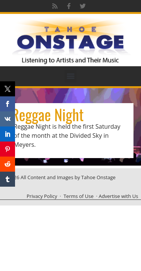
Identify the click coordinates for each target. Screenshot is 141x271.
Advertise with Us (118, 196)
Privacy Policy (42, 196)
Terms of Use (79, 196)
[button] (70, 76)
